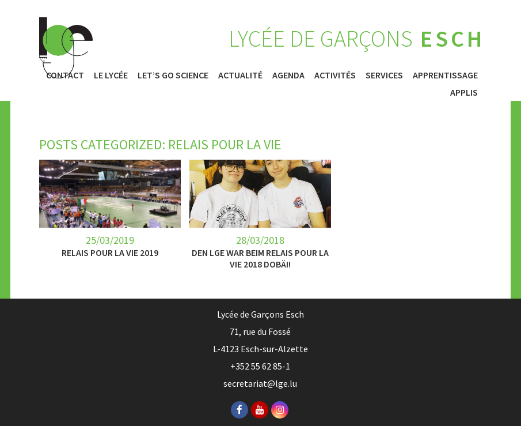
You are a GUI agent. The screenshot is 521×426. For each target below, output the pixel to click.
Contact (65, 75)
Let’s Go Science (173, 75)
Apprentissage (445, 75)
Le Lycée (111, 75)
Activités (335, 75)
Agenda (288, 75)
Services (384, 75)
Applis (464, 92)
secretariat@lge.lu (260, 383)
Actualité (240, 75)
